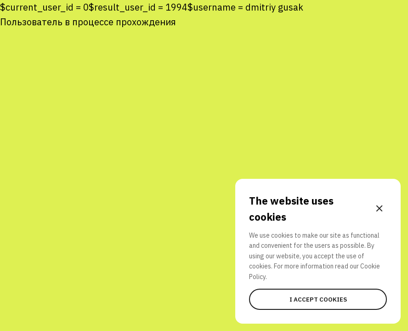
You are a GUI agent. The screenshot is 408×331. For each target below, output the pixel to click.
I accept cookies (318, 299)
